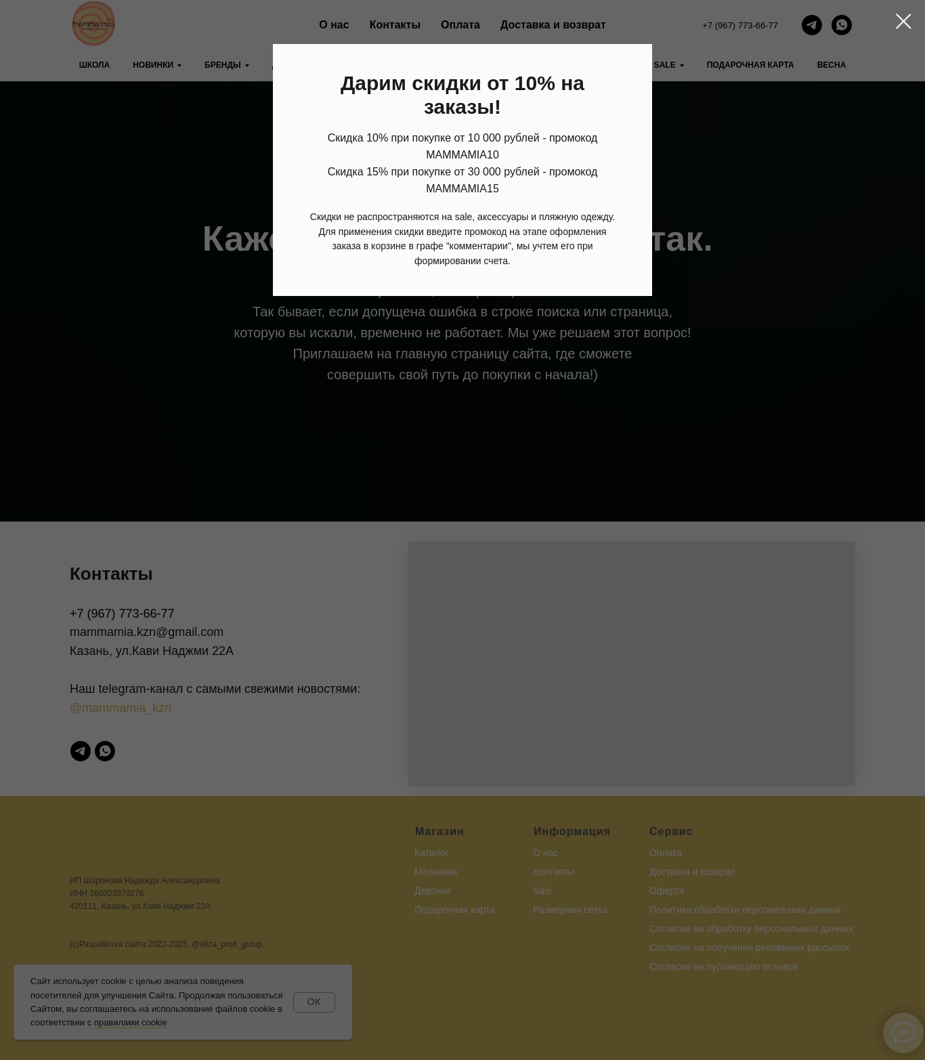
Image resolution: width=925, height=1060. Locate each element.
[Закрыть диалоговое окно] (903, 21)
